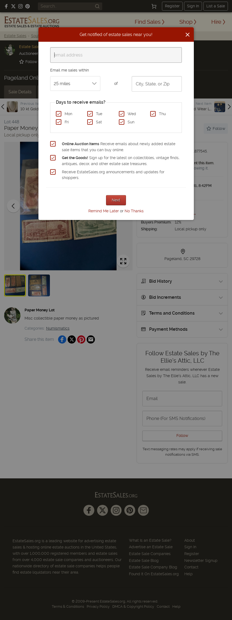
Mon (68, 114)
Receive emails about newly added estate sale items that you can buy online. (118, 147)
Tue (99, 114)
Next (116, 200)
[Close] (187, 34)
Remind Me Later (103, 211)
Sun (131, 122)
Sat (99, 122)
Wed (132, 114)
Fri (67, 122)
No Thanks (134, 211)
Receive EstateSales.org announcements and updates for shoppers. (113, 175)
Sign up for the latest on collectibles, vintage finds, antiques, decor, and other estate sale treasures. (120, 161)
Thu (162, 114)
